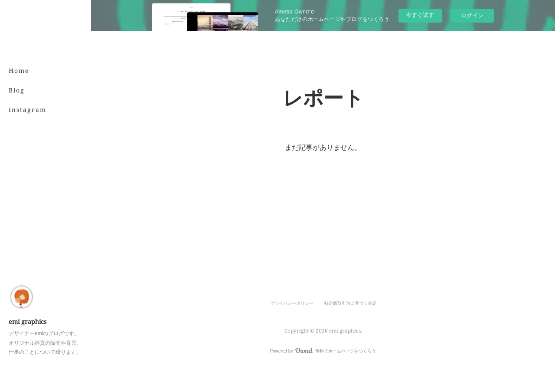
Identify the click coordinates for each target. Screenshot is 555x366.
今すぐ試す (420, 15)
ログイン (472, 15)
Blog (17, 90)
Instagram (27, 110)
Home (19, 70)
